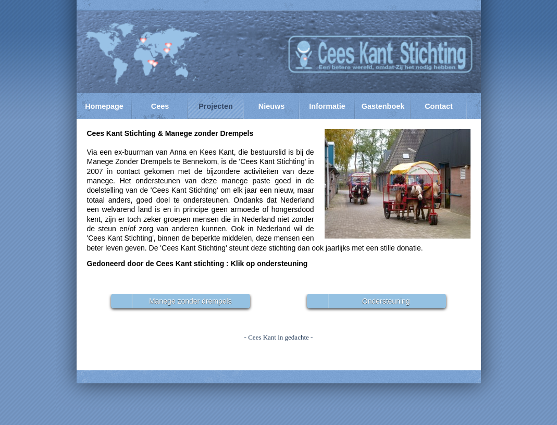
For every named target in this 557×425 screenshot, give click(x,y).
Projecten (216, 106)
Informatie (327, 106)
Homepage (104, 106)
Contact (439, 106)
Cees (160, 106)
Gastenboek (383, 106)
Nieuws (271, 106)
